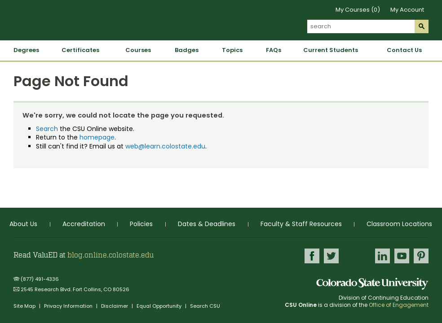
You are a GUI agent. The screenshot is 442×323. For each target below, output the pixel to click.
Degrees (26, 50)
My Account (407, 9)
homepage (97, 137)
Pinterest (421, 256)
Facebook (312, 256)
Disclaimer (115, 306)
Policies (141, 223)
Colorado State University (372, 284)
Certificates (80, 50)
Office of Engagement (399, 305)
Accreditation (83, 223)
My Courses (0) (358, 9)
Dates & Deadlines (206, 223)
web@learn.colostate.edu (165, 146)
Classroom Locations (399, 223)
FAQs (273, 50)
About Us (23, 223)
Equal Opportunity (160, 306)
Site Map (25, 306)
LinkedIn (382, 256)
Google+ (357, 258)
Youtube (401, 256)
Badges (187, 50)
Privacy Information (69, 306)
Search (47, 128)
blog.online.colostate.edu (110, 255)
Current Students (330, 50)
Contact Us (404, 50)
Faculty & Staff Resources (301, 223)
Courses (138, 50)
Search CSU (205, 306)
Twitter (331, 256)
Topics (232, 50)
